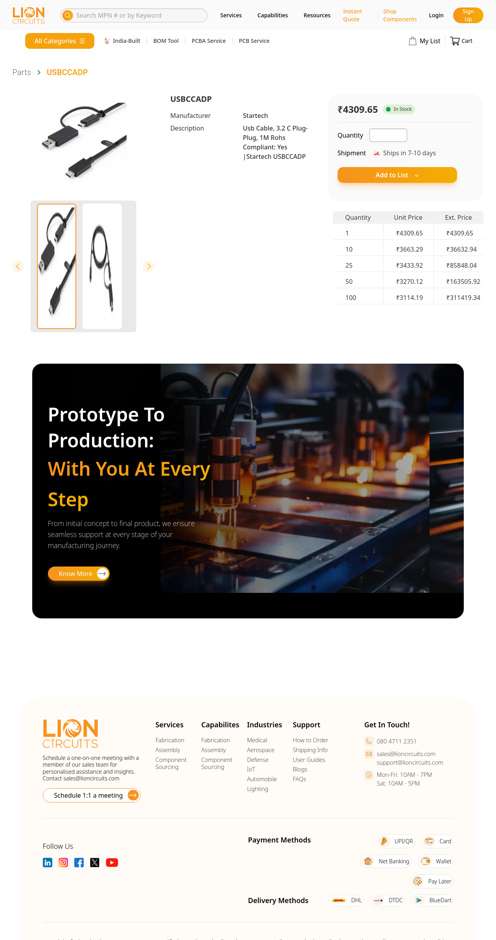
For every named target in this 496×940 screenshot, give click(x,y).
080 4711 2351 (397, 741)
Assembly (167, 750)
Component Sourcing (170, 763)
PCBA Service (209, 40)
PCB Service (254, 40)
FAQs (299, 779)
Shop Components (400, 15)
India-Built (122, 40)
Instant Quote (352, 15)
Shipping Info (310, 750)
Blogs (300, 769)
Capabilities (272, 15)
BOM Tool (165, 40)
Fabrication (169, 740)
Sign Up (468, 15)
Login (436, 15)
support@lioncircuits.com (410, 762)
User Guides (309, 759)
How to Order (311, 740)
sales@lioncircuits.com (91, 778)
